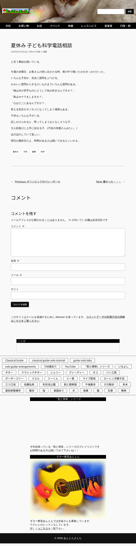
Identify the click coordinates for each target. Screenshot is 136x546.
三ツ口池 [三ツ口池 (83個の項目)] (10, 384)
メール (16, 275)
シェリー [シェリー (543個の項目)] (55, 372)
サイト (15, 289)
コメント (17, 226)
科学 (43, 151)
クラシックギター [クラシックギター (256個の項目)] (31, 372)
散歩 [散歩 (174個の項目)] (31, 390)
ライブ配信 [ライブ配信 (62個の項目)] (89, 378)
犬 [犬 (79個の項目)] (73, 390)
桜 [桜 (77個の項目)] (44, 390)
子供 (25, 151)
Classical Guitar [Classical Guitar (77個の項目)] (14, 360)
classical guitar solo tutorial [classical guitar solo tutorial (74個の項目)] (48, 360)
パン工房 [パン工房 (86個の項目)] (111, 372)
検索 (130, 11)
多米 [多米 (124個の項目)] (125, 384)
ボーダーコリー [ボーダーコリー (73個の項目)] (14, 378)
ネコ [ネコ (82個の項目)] (95, 372)
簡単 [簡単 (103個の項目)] (123, 390)
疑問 (34, 151)
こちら (44, 528)
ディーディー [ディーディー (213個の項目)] (76, 372)
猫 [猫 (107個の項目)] (98, 390)
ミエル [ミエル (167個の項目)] (35, 378)
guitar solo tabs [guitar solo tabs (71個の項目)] (82, 360)
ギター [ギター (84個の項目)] (9, 372)
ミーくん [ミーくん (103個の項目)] (53, 378)
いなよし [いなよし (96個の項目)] (123, 366)
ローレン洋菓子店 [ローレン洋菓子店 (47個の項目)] (114, 378)
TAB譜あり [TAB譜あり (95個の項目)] (50, 366)
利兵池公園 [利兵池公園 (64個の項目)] (49, 384)
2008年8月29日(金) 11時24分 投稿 (25, 51)
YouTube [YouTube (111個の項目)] (70, 366)
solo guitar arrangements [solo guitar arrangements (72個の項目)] (20, 366)
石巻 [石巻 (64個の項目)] (110, 390)
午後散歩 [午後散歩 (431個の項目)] (90, 384)
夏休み (15, 151)
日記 (45, 51)
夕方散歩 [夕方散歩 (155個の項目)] (109, 384)
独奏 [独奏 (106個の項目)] (85, 390)
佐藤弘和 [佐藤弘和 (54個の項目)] (29, 384)
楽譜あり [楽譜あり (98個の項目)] (59, 390)
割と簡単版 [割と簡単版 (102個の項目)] (70, 384)
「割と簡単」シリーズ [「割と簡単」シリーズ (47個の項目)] (97, 366)
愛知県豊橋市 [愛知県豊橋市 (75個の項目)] (13, 390)
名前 (15, 260)
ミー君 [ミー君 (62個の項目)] (70, 378)
